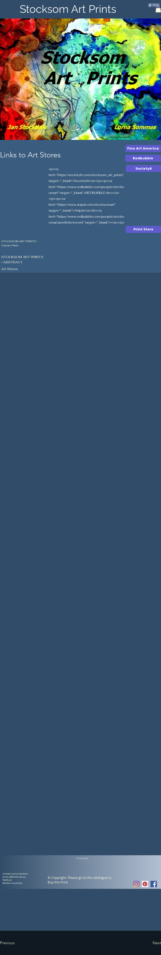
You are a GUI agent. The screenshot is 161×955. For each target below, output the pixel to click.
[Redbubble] (143, 158)
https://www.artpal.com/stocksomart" (86, 205)
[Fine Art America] (143, 148)
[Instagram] (136, 884)
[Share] (154, 5)
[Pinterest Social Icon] (145, 884)
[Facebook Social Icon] (153, 884)
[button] (158, 9)
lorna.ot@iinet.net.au (14, 876)
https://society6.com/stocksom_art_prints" (91, 175)
